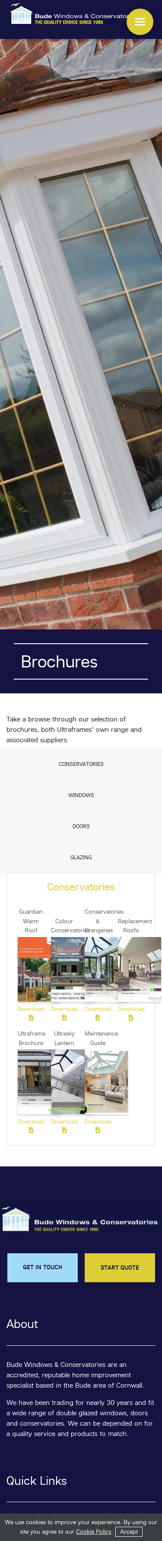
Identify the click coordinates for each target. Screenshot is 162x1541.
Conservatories (81, 764)
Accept (129, 1531)
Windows (81, 795)
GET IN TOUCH (42, 1267)
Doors (81, 826)
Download (31, 1013)
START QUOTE (120, 1267)
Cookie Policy (93, 1531)
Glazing (81, 857)
